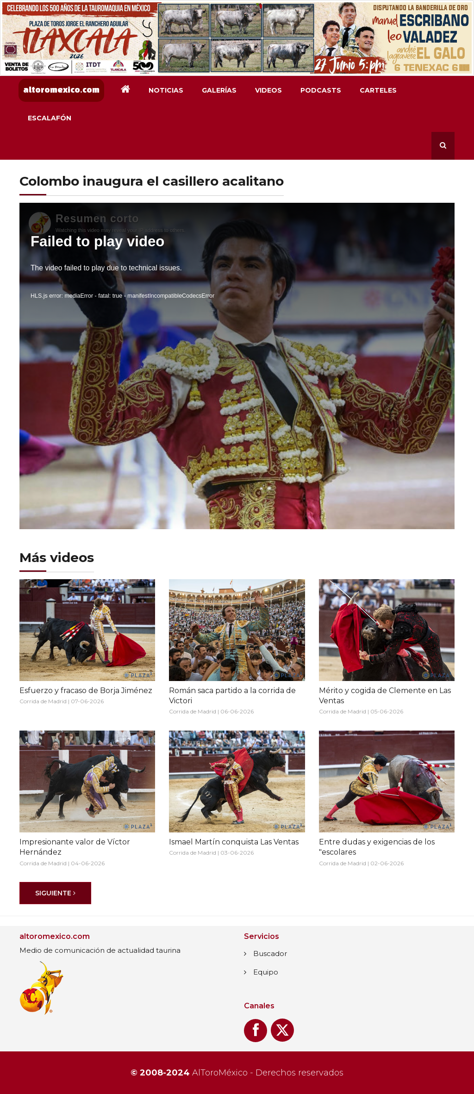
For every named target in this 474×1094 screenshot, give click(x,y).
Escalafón (49, 118)
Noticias (166, 90)
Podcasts (320, 90)
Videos (268, 90)
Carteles (378, 90)
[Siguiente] (55, 893)
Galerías (219, 90)
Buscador (270, 953)
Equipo (265, 972)
